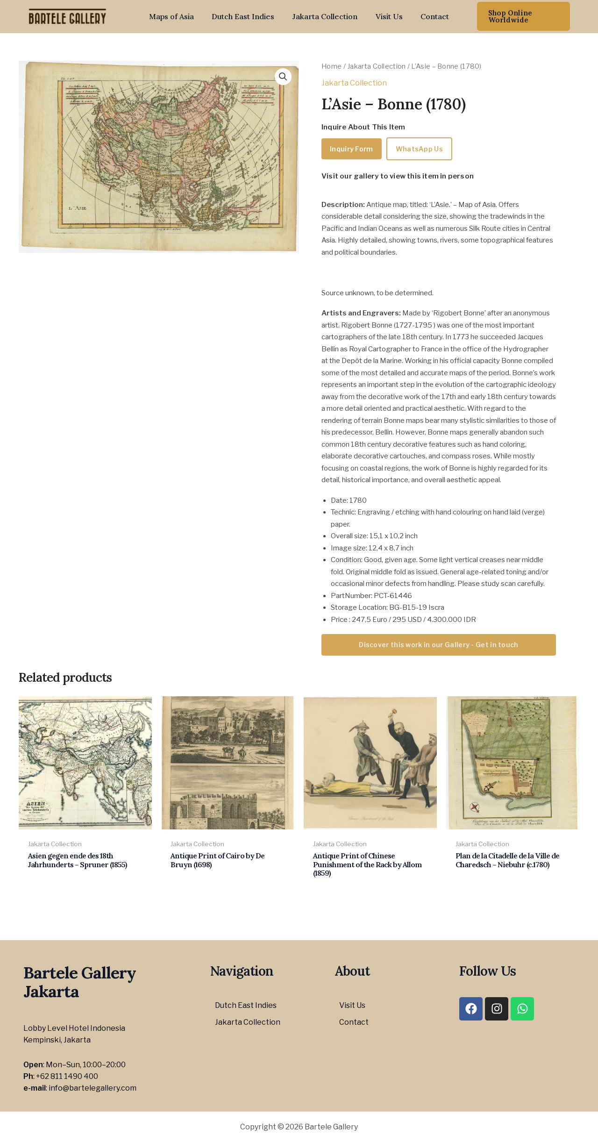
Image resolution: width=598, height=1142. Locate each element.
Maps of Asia (177, 16)
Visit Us (385, 16)
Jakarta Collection (324, 16)
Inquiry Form (351, 149)
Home (331, 66)
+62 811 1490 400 (67, 1076)
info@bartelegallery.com (92, 1088)
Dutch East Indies (246, 16)
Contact (428, 16)
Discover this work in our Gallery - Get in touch (438, 645)
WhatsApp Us (419, 149)
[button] (519, 16)
